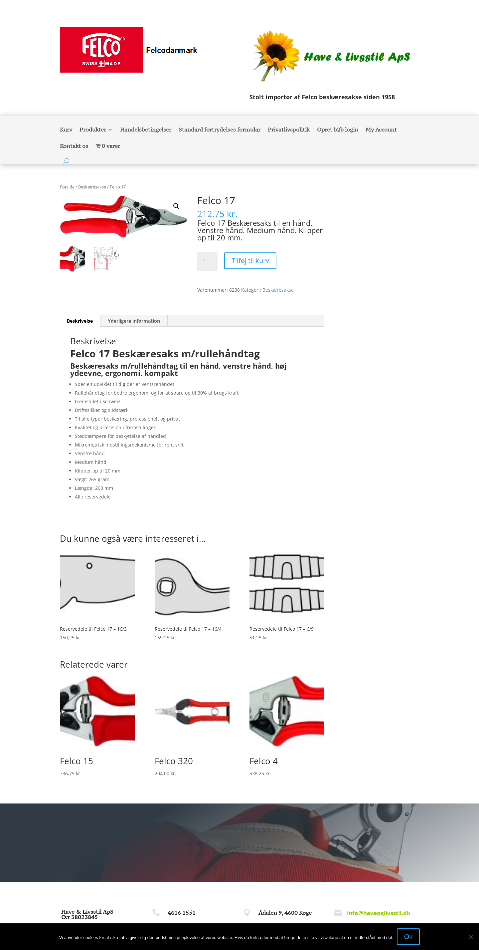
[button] (176, 206)
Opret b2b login (337, 130)
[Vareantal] (207, 261)
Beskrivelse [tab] (80, 321)
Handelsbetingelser (145, 130)
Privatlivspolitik (289, 130)
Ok (408, 936)
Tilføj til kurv (250, 260)
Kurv (66, 130)
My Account (381, 130)
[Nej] (470, 936)
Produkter (93, 130)
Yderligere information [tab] (134, 321)
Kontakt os (74, 146)
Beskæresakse (92, 187)
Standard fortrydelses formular (219, 130)
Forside (67, 187)
